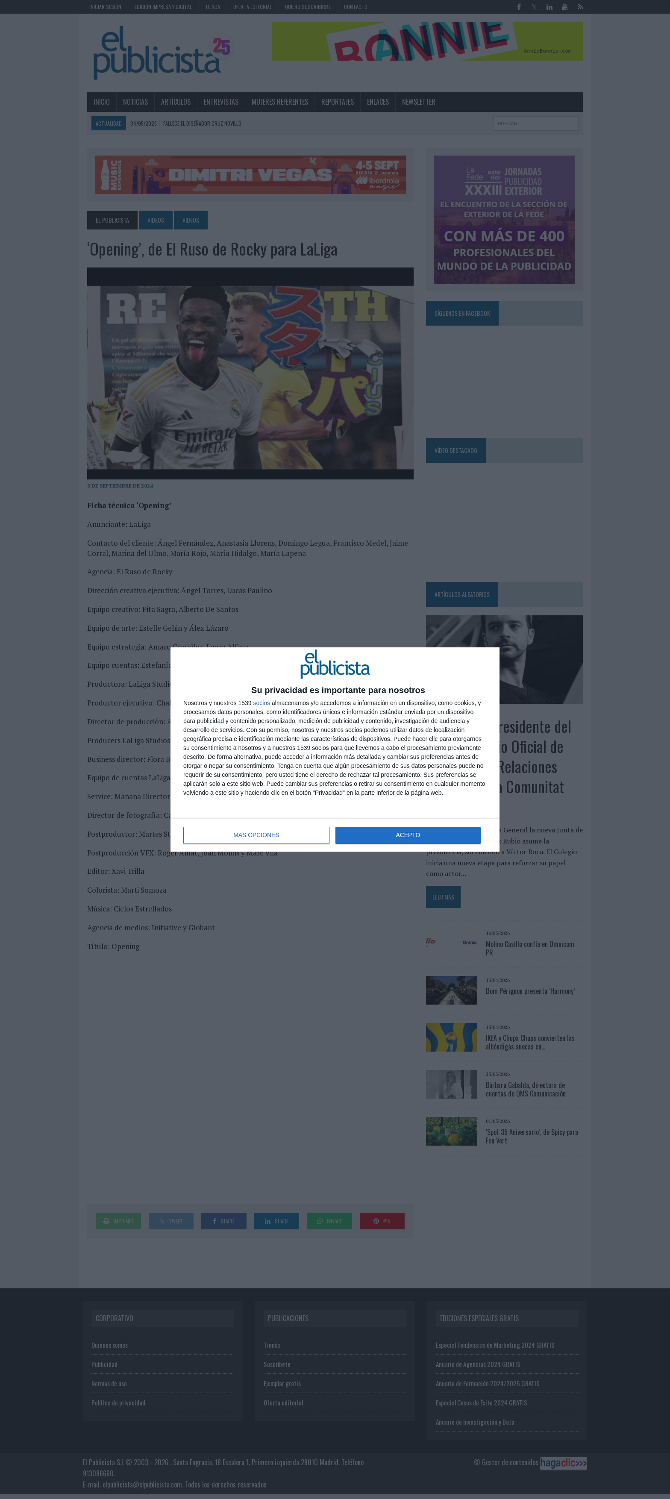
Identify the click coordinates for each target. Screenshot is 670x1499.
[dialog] (335, 749)
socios (261, 703)
